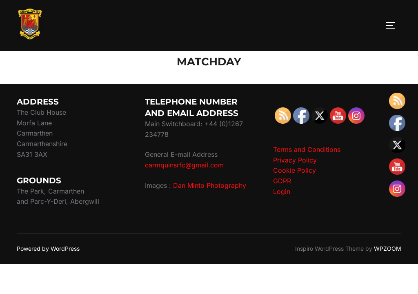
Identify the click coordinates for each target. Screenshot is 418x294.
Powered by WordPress (48, 248)
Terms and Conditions (306, 149)
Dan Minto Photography (209, 185)
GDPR (282, 181)
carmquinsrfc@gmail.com (184, 165)
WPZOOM (387, 248)
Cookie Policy (294, 170)
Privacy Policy (295, 160)
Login (281, 191)
